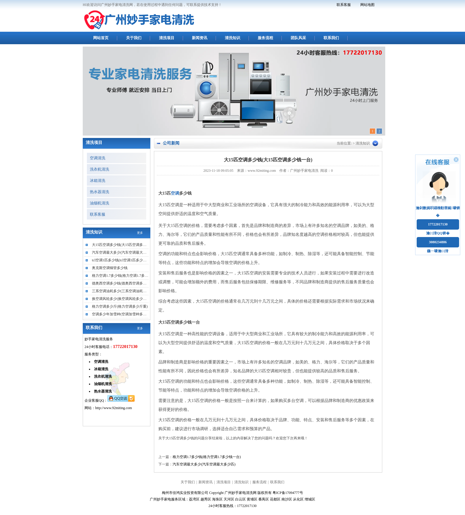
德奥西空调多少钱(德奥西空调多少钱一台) (125, 283)
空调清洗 (97, 158)
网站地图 (367, 5)
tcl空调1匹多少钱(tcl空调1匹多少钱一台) (123, 260)
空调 (175, 193)
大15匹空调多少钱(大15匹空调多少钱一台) (125, 245)
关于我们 (133, 38)
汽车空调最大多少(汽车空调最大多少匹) (204, 464)
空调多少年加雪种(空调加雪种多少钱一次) (125, 314)
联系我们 (331, 38)
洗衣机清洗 (99, 169)
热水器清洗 (99, 192)
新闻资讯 (199, 38)
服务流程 (265, 38)
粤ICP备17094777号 (288, 493)
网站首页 (101, 38)
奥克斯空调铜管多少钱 (110, 268)
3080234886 (438, 242)
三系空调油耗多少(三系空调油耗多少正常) (125, 291)
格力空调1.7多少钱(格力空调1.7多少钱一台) (207, 457)
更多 (140, 232)
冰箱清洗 (97, 180)
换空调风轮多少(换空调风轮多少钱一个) (123, 299)
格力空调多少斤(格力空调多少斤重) (120, 306)
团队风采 (298, 38)
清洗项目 (166, 38)
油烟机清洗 (99, 203)
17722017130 (438, 224)
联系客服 (344, 5)
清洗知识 (232, 38)
